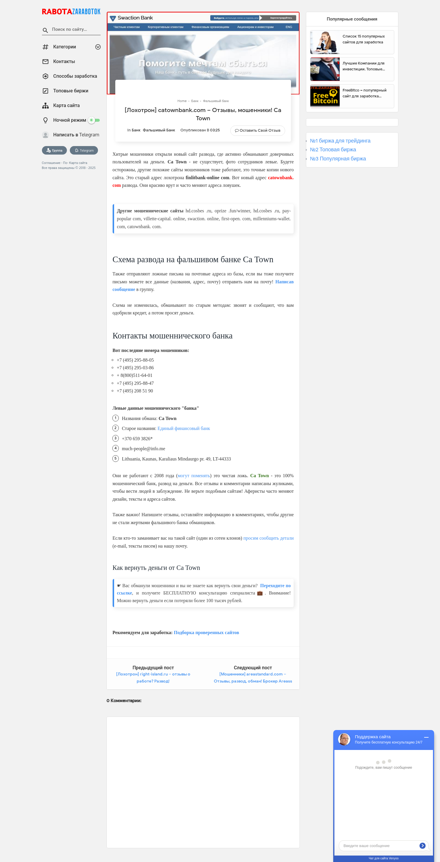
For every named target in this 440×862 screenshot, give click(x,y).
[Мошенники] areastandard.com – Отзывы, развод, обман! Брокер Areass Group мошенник (253, 681)
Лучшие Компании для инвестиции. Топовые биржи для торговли (364, 66)
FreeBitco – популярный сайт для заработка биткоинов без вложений (366, 93)
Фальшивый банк (159, 130)
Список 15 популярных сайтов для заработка (364, 39)
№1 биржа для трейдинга (340, 141)
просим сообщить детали (268, 538)
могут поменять (194, 475)
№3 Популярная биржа (338, 158)
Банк (136, 130)
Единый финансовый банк (184, 428)
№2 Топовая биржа (333, 149)
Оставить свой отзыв (260, 130)
